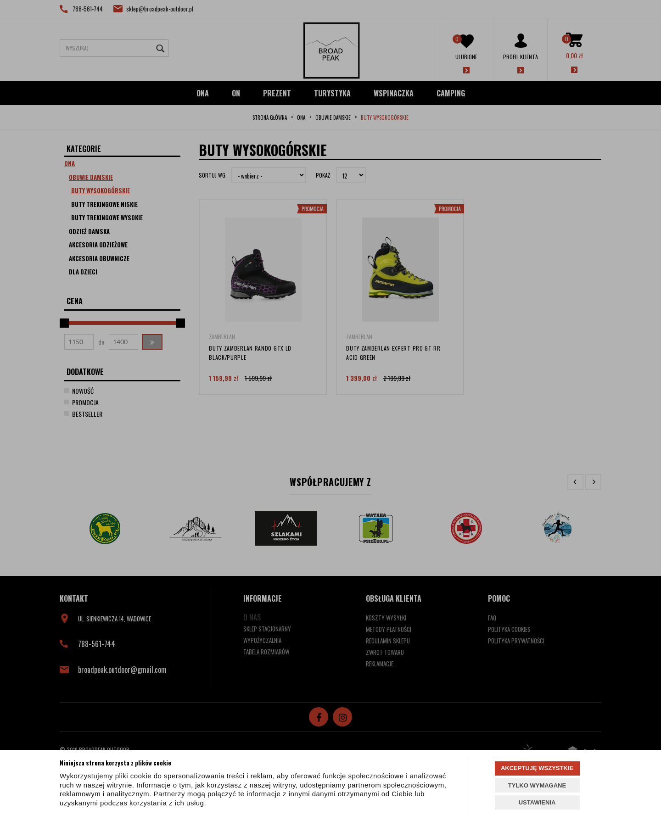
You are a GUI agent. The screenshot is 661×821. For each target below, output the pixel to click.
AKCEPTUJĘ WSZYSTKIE (537, 768)
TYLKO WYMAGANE (537, 785)
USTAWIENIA (537, 802)
